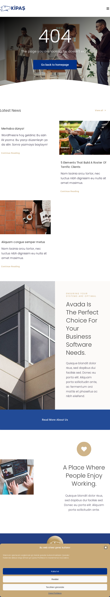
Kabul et (55, 571)
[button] (105, 547)
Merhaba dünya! (12, 129)
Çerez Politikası (55, 593)
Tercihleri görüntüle (55, 587)
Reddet (55, 579)
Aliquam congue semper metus (23, 242)
